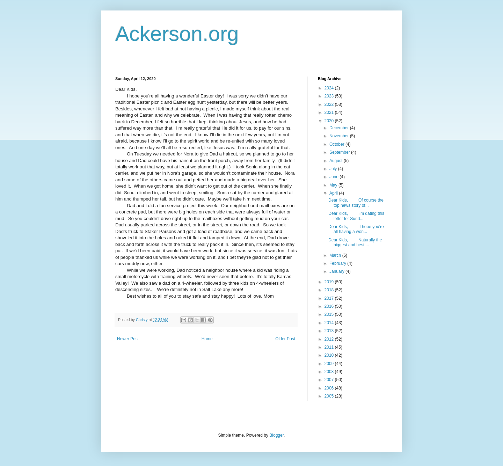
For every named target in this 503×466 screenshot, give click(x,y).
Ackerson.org (177, 33)
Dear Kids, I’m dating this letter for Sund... (356, 216)
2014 (330, 322)
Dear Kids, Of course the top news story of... (356, 202)
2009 (330, 363)
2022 (330, 104)
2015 (330, 314)
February (338, 263)
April (334, 193)
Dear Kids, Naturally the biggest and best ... (355, 242)
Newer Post (128, 338)
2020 (330, 120)
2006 (330, 388)
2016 (330, 306)
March (335, 255)
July (333, 168)
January (337, 271)
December (339, 127)
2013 (330, 330)
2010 (330, 355)
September (340, 152)
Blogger (276, 435)
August (336, 160)
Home (207, 338)
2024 (330, 88)
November (339, 135)
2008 (330, 371)
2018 (330, 289)
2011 (330, 347)
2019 (330, 281)
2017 (330, 298)
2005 (330, 396)
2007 (330, 379)
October (337, 144)
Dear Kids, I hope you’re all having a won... (356, 229)
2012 (330, 339)
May (333, 185)
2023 (330, 96)
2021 (330, 112)
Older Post (285, 338)
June (334, 176)
